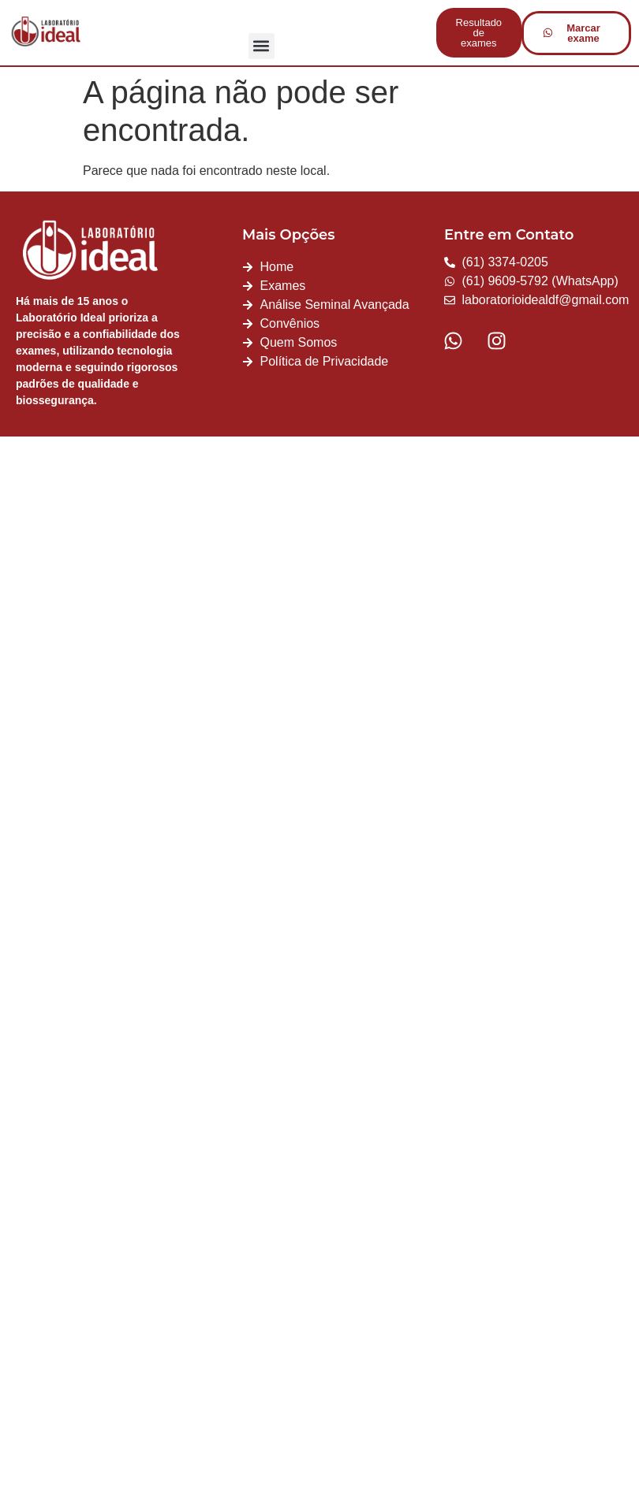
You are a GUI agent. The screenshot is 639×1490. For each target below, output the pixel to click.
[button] (261, 46)
